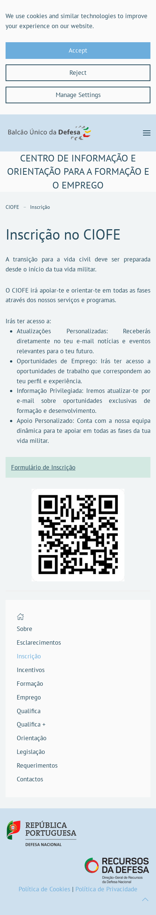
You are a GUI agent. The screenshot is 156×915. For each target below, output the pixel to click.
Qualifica (28, 711)
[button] (146, 132)
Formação (30, 683)
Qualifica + (31, 724)
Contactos (30, 779)
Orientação (31, 738)
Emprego (29, 697)
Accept (78, 50)
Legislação (31, 752)
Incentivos (31, 670)
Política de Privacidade (106, 889)
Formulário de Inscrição (43, 467)
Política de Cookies (44, 889)
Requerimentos (37, 765)
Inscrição (29, 656)
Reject (78, 73)
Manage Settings (78, 95)
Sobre (24, 629)
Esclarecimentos (39, 642)
